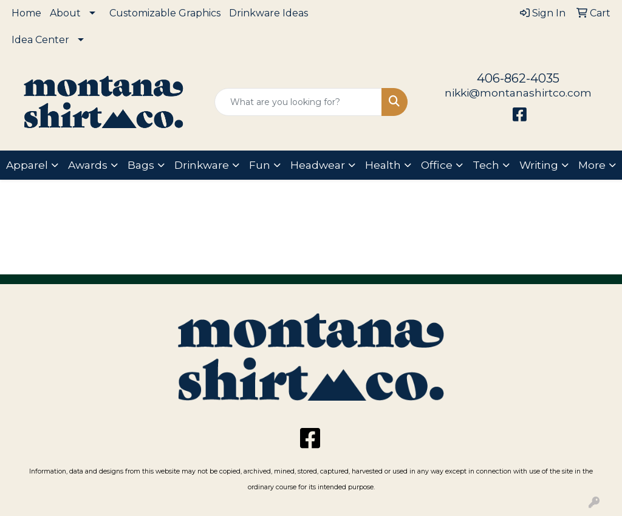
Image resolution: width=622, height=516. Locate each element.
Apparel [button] (27, 164)
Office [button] (437, 164)
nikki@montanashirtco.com (518, 92)
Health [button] (383, 164)
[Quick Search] (297, 102)
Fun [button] (259, 164)
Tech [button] (486, 164)
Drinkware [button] (201, 164)
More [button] (592, 164)
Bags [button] (141, 164)
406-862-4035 (518, 78)
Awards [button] (88, 164)
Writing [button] (538, 164)
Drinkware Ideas (268, 13)
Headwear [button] (317, 164)
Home (26, 13)
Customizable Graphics (164, 13)
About (65, 13)
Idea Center (40, 40)
